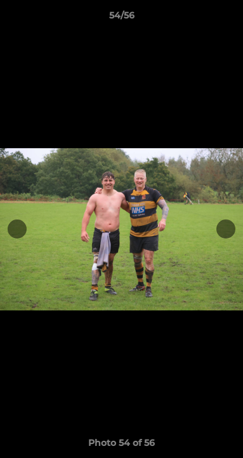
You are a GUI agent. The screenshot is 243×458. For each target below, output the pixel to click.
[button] (227, 18)
